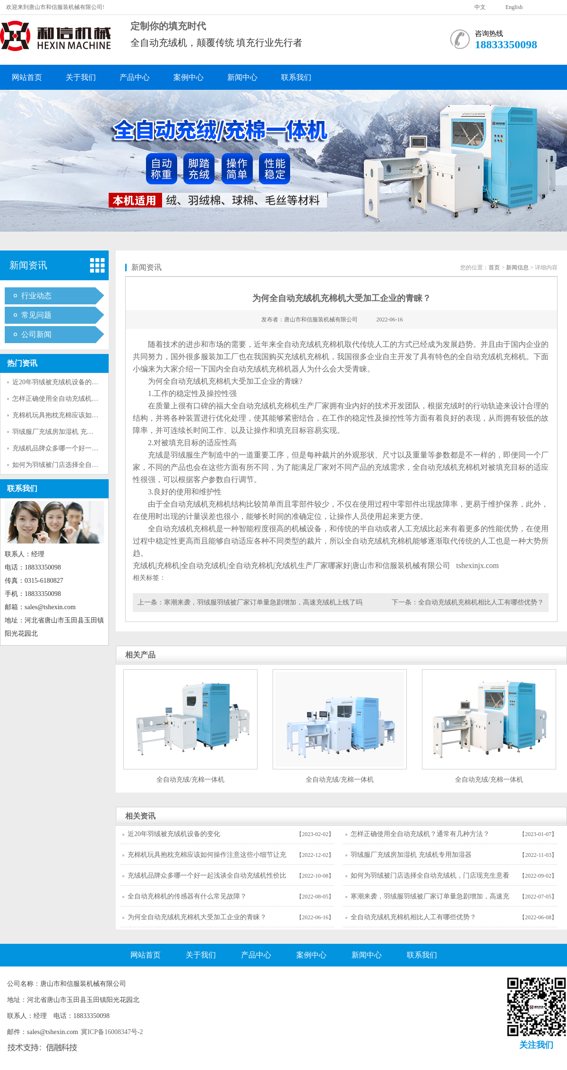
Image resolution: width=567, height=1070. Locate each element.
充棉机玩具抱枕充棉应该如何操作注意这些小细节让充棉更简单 (207, 857)
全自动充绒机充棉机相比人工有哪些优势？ (481, 602)
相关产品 (140, 655)
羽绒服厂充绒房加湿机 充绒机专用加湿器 (72, 431)
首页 (494, 267)
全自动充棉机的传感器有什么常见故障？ (187, 896)
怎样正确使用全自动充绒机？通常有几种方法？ (81, 398)
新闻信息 (517, 267)
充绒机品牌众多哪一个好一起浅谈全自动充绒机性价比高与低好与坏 (207, 878)
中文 (480, 7)
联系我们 (296, 77)
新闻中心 (242, 77)
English (514, 7)
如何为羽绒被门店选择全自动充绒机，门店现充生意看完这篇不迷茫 (430, 878)
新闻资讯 (28, 265)
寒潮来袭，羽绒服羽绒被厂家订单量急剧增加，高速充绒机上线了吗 (263, 602)
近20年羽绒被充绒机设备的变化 (58, 382)
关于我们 (81, 77)
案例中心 (188, 77)
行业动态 (36, 296)
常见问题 (36, 315)
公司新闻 (36, 334)
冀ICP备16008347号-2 (112, 1031)
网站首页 (27, 77)
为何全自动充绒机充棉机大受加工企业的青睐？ (197, 917)
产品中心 (135, 77)
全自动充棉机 (251, 565)
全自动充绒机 (299, 344)
